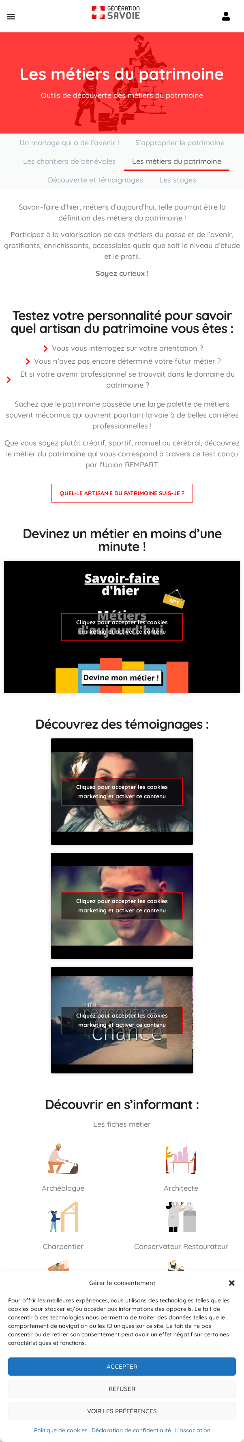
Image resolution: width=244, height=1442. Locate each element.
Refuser (122, 1389)
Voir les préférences (122, 1411)
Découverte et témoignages (95, 179)
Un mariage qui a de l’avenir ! (69, 142)
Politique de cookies (61, 1430)
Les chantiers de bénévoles (69, 161)
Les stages (177, 179)
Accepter (122, 1366)
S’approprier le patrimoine (180, 142)
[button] (232, 1283)
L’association (192, 1430)
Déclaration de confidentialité (131, 1430)
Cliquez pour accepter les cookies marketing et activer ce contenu (122, 627)
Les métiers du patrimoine (176, 161)
